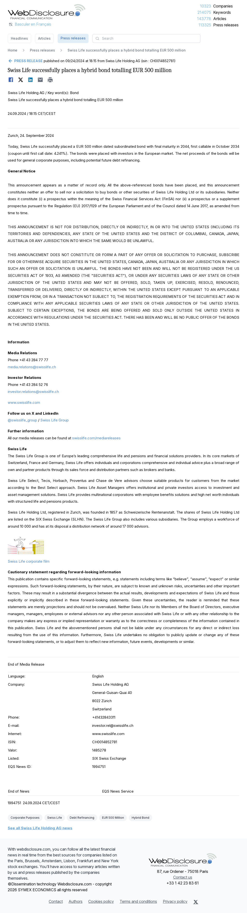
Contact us (182, 877)
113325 (205, 24)
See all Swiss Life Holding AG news (40, 828)
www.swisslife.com (24, 402)
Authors (75, 901)
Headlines (19, 38)
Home (12, 50)
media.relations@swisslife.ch (32, 367)
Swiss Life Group (54, 420)
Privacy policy (175, 901)
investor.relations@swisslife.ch (33, 391)
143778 (204, 18)
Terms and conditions (138, 901)
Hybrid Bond (140, 817)
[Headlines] (46, 11)
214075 (204, 12)
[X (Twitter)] (195, 901)
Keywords (222, 12)
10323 (205, 6)
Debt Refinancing (82, 817)
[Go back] (25, 61)
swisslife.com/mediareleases (96, 438)
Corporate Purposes (25, 817)
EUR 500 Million (113, 817)
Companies (223, 6)
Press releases (226, 24)
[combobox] (146, 38)
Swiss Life (54, 817)
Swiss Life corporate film (28, 561)
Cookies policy (101, 901)
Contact (56, 901)
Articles (219, 18)
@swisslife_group (22, 420)
